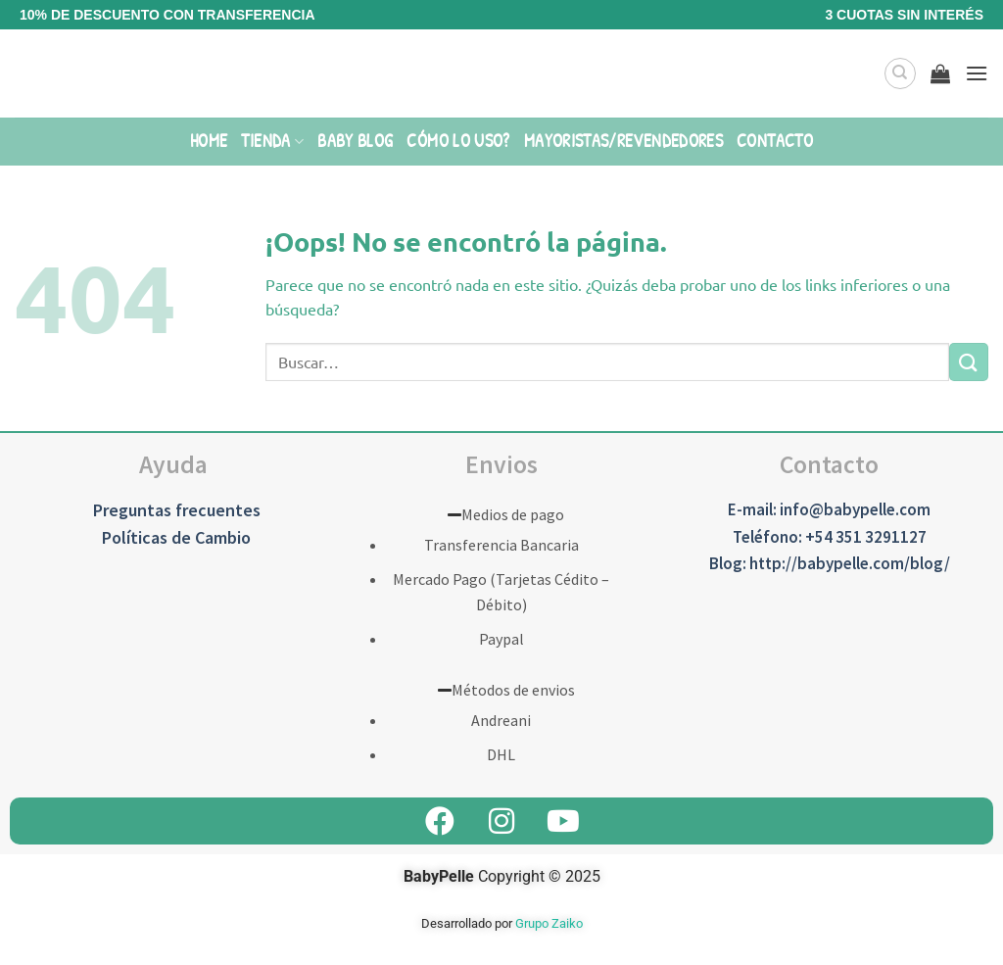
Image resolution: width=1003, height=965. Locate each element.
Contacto (775, 140)
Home (208, 140)
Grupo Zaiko (549, 923)
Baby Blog (355, 140)
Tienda (272, 140)
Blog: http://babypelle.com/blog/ (829, 563)
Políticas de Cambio (176, 537)
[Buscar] (900, 73)
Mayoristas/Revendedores (623, 140)
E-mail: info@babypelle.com (829, 509)
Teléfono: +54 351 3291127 (830, 537)
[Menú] (976, 73)
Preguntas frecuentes (177, 510)
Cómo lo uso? (457, 140)
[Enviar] (968, 362)
